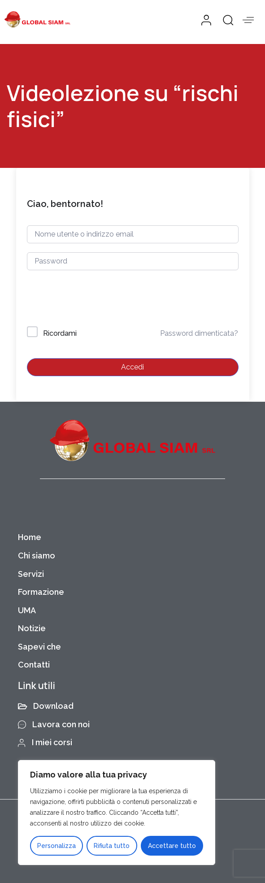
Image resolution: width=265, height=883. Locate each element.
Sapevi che (39, 646)
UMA (27, 610)
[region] (116, 812)
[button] (224, 19)
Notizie (32, 628)
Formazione (41, 592)
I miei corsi (45, 742)
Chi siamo (36, 555)
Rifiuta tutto (112, 845)
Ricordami (60, 333)
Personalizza (56, 845)
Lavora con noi (54, 724)
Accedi (132, 367)
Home (29, 537)
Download (46, 706)
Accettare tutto (172, 845)
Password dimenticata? (199, 333)
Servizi (31, 574)
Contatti (34, 664)
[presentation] (87, 300)
